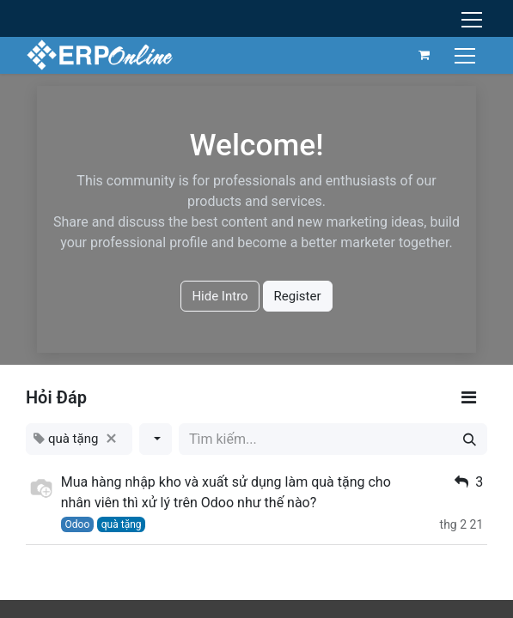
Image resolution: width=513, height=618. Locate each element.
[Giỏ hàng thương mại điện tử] (424, 54)
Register (297, 296)
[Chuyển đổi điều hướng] (467, 54)
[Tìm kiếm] (469, 439)
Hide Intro (219, 296)
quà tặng (121, 524)
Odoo (77, 524)
